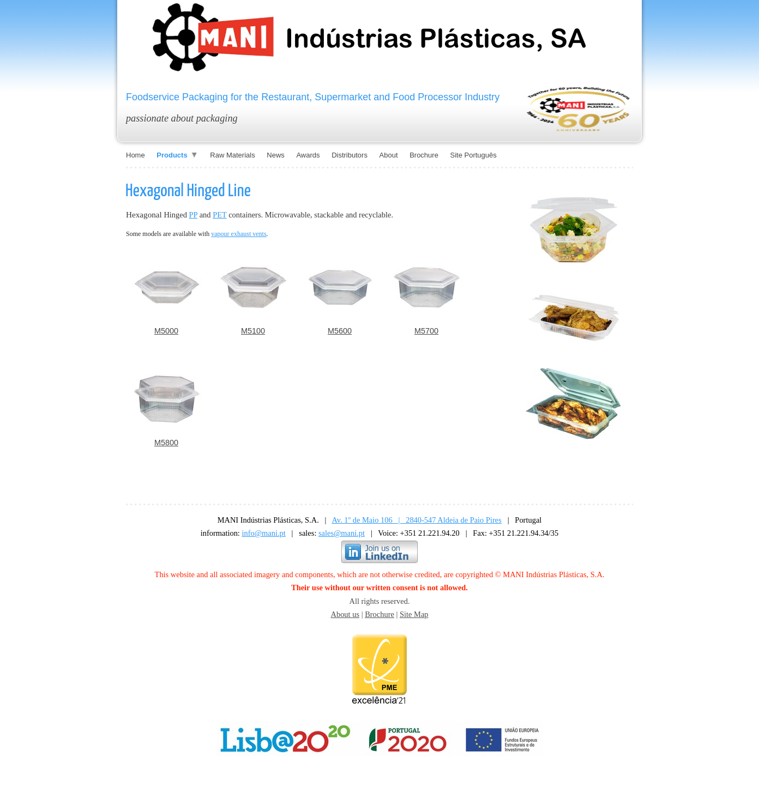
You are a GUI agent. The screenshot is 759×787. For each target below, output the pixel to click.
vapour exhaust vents (238, 234)
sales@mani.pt (341, 533)
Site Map (414, 614)
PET (219, 214)
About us (344, 614)
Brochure (379, 614)
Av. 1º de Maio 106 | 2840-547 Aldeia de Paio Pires (417, 520)
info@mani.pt (264, 533)
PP (193, 214)
